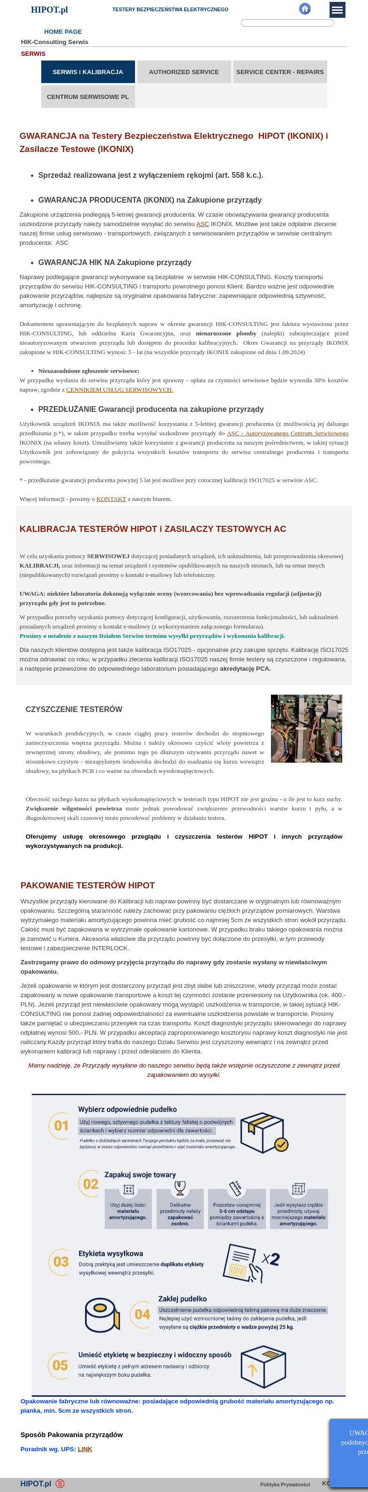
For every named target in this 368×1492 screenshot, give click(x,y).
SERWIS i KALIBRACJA (88, 72)
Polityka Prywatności (285, 1484)
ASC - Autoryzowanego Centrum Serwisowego (287, 433)
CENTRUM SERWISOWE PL (88, 96)
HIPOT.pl (49, 10)
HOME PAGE (63, 31)
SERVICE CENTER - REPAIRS (280, 72)
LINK (85, 1449)
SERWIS (33, 53)
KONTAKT (111, 498)
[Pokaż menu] (337, 10)
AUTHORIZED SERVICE (184, 72)
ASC (202, 223)
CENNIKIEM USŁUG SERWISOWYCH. (119, 389)
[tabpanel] (184, 310)
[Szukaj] (287, 23)
